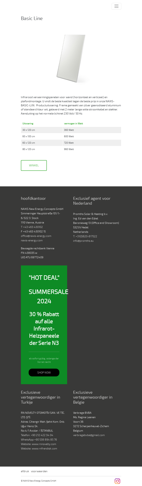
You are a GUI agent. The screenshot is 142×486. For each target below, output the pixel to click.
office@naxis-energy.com (36, 236)
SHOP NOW (44, 372)
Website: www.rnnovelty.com (38, 444)
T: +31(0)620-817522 (85, 236)
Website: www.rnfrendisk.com (39, 448)
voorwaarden (39, 471)
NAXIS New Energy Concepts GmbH (29, 6)
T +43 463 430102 (32, 227)
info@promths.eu (83, 241)
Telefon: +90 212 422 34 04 (37, 435)
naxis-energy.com (32, 240)
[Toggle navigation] (116, 6)
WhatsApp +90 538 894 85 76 (39, 439)
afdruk (25, 471)
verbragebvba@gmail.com (89, 435)
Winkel (34, 165)
